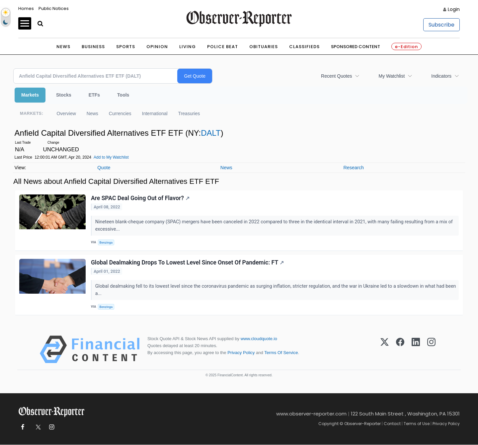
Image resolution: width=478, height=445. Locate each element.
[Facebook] (400, 349)
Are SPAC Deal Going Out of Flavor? (140, 198)
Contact (392, 424)
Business (93, 46)
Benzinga (106, 242)
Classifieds (304, 46)
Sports (125, 46)
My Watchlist (391, 76)
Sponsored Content (355, 46)
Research (353, 167)
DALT (211, 132)
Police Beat (222, 46)
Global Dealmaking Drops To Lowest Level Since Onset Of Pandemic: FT (187, 262)
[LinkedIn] (416, 349)
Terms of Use (417, 424)
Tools (123, 95)
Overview (66, 113)
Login (454, 9)
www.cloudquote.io (259, 338)
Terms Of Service (281, 352)
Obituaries (263, 46)
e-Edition (406, 46)
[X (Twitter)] (384, 349)
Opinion (157, 46)
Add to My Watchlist (111, 157)
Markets (30, 95)
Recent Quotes (336, 76)
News (63, 46)
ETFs (94, 95)
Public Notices (54, 8)
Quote (103, 167)
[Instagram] (431, 349)
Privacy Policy (241, 352)
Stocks (63, 95)
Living (187, 46)
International (155, 113)
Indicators (441, 76)
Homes (26, 8)
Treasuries (189, 113)
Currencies (120, 113)
